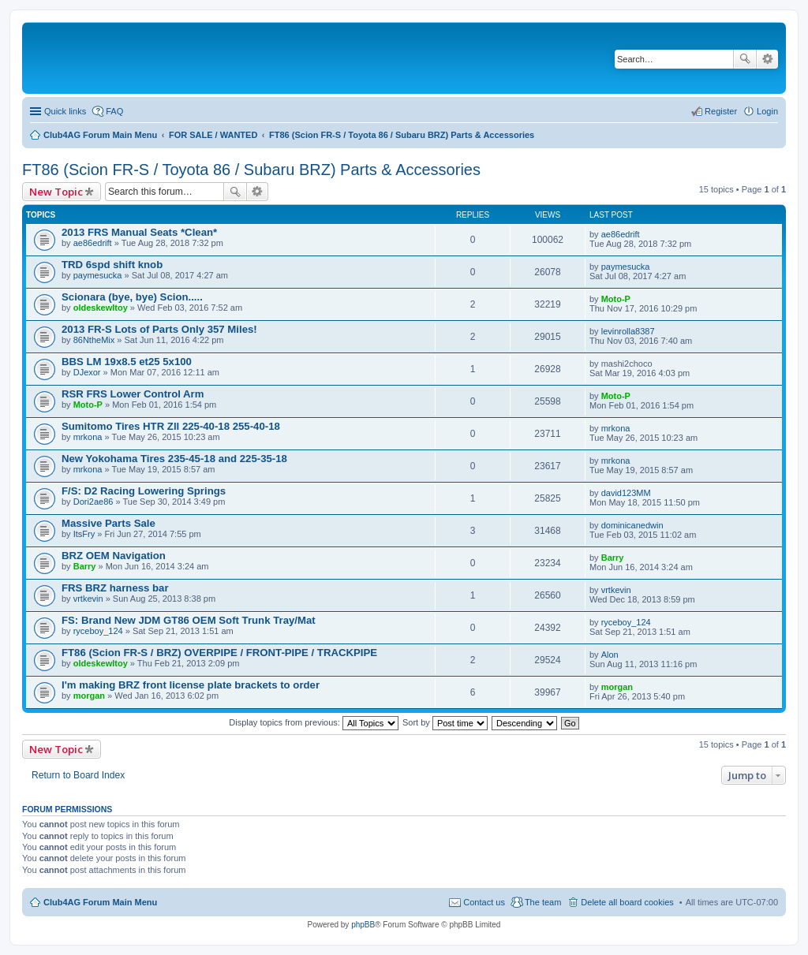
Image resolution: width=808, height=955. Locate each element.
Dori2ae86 (93, 501)
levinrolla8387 (628, 331)
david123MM (626, 493)
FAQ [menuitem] (114, 111)
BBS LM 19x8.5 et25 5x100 (127, 361)
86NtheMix (94, 340)
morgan (89, 695)
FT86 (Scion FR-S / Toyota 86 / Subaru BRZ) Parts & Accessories (251, 169)
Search (745, 59)
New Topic (56, 192)
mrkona (88, 437)
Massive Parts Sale (108, 523)
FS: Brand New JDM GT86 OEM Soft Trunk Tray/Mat (189, 620)
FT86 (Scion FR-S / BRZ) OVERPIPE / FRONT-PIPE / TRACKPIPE (219, 652)
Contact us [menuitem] (484, 902)
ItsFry (84, 534)
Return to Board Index (78, 775)
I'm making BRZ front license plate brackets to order (191, 685)
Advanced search (767, 59)
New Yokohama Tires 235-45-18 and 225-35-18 (174, 458)
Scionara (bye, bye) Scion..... (132, 297)
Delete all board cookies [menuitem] (627, 902)
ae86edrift (92, 243)
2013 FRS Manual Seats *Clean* (139, 232)
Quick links (65, 111)
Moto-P (615, 299)
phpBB (363, 924)
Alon (610, 654)
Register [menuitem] (721, 111)
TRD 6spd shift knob (112, 264)
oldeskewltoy (100, 307)
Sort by (445, 722)
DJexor (87, 372)
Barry (84, 566)
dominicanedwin (632, 525)
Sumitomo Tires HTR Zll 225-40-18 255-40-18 (171, 426)
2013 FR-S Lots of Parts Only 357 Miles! (159, 329)
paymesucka (97, 275)
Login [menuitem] (767, 111)
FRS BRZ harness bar (115, 588)
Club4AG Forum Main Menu (100, 902)
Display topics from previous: (313, 722)
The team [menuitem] (543, 902)
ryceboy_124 (98, 631)
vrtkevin (88, 598)
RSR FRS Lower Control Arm (133, 394)
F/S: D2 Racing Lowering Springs (144, 491)
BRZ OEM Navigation (114, 555)
